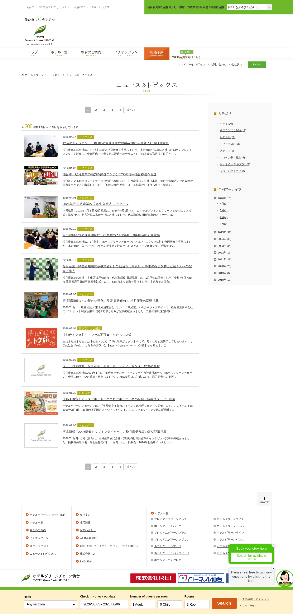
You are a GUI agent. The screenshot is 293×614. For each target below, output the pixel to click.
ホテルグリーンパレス (230, 539)
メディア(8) (227, 150)
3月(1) (223, 210)
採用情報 (85, 522)
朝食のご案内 (38, 530)
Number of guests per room (142, 596)
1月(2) (223, 223)
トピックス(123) (230, 143)
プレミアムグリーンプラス (170, 532)
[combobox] (51, 604)
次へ (130, 109)
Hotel (27, 597)
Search (224, 603)
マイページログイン (193, 64)
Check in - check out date (97, 596)
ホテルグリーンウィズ (230, 519)
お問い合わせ (218, 64)
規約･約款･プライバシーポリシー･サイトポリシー (110, 546)
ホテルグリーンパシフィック (171, 553)
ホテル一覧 (36, 522)
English (257, 64)
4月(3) (223, 203)
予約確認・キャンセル (255, 599)
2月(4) (223, 217)
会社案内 (236, 64)
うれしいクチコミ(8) (232, 171)
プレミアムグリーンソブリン (171, 539)
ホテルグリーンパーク (167, 525)
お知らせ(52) (227, 137)
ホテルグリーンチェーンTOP (42, 74)
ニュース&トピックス (43, 553)
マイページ (249, 605)
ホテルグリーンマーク (167, 546)
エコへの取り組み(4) (232, 157)
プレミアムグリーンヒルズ (170, 519)
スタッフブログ (39, 546)
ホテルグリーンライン (230, 532)
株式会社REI (87, 553)
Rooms (189, 596)
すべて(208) (227, 123)
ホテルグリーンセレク (167, 559)
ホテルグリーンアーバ (230, 525)
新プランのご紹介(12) (233, 130)
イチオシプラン (39, 538)
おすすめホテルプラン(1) (235, 164)
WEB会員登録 (88, 538)
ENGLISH (86, 561)
